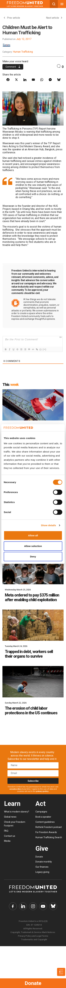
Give (41, 848)
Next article (54, 17)
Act (40, 803)
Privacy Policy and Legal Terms (33, 936)
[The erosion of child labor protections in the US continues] (33, 681)
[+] (44, 349)
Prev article (12, 17)
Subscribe (33, 781)
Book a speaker (43, 817)
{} (41, 349)
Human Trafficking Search (48, 837)
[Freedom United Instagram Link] (33, 906)
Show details (48, 525)
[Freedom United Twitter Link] (23, 906)
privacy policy (42, 791)
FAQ (6, 831)
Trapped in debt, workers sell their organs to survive (29, 654)
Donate (33, 983)
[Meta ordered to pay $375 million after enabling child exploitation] (33, 568)
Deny (33, 556)
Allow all (33, 535)
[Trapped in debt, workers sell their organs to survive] (33, 625)
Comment (13, 66)
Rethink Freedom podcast (48, 827)
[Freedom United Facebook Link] (13, 906)
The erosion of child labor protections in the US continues (31, 710)
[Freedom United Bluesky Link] (53, 906)
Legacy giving (42, 872)
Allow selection (33, 546)
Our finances (41, 867)
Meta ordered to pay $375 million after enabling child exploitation (32, 597)
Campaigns (41, 811)
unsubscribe (15, 789)
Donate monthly (43, 861)
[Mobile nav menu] (62, 4)
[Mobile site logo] (25, 4)
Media (7, 841)
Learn (12, 803)
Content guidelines (45, 822)
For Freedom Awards (46, 832)
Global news (10, 817)
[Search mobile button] (54, 4)
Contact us (9, 836)
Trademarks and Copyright (34, 939)
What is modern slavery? (16, 811)
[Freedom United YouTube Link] (43, 906)
